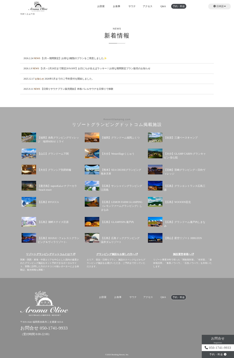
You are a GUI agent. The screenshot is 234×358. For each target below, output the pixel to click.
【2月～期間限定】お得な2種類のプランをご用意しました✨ (74, 58)
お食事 (116, 6)
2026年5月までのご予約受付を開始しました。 (69, 78)
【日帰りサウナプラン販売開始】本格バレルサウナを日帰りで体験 (77, 89)
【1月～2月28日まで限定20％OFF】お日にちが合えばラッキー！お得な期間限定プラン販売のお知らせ (95, 68)
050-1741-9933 (218, 347)
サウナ (132, 6)
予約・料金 (179, 6)
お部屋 (101, 6)
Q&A (163, 6)
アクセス (147, 6)
